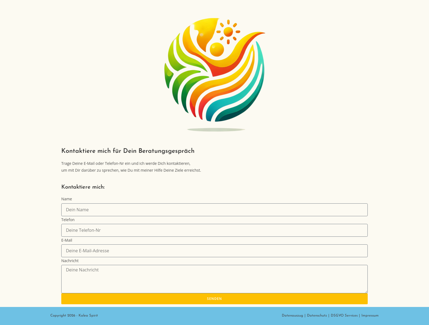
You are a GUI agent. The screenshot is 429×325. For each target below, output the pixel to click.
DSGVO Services (344, 315)
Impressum (370, 315)
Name (66, 198)
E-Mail (66, 240)
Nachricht (70, 260)
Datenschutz (317, 315)
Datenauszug (292, 315)
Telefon (68, 219)
